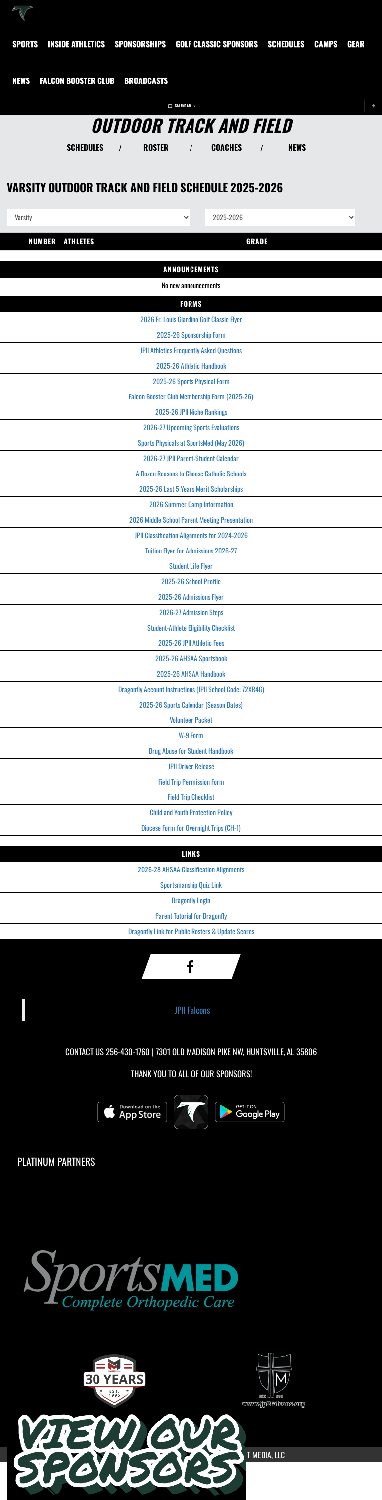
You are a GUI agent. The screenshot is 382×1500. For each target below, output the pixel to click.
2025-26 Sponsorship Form (191, 334)
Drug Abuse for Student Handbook (191, 750)
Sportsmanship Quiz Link (191, 884)
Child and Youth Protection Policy (191, 812)
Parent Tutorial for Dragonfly (191, 915)
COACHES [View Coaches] (226, 147)
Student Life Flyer (191, 565)
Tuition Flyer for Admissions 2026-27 (191, 550)
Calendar (181, 105)
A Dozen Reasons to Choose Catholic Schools (191, 473)
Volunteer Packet (191, 719)
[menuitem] (140, 43)
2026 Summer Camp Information (191, 504)
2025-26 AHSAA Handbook (191, 673)
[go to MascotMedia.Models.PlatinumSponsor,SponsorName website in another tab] (191, 1278)
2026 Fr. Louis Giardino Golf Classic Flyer (191, 319)
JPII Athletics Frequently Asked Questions (191, 350)
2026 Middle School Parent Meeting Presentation (191, 519)
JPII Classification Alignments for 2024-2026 (191, 535)
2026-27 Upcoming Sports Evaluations (191, 427)
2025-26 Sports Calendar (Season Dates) (191, 704)
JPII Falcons (192, 1009)
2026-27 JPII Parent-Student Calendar (191, 458)
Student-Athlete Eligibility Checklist (191, 627)
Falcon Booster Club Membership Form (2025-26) (191, 396)
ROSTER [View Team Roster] (156, 147)
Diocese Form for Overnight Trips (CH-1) (191, 827)
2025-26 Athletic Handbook (191, 365)
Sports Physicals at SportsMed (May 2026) (191, 442)
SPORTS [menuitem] (25, 44)
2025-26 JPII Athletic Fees (191, 642)
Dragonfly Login (191, 900)
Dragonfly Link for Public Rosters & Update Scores (191, 931)
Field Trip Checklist (191, 796)
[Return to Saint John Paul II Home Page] (22, 12)
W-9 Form (191, 735)
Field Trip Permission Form (191, 781)
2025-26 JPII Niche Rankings (191, 411)
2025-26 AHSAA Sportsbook (191, 658)
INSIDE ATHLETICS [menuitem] (76, 44)
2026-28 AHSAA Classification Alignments (191, 869)
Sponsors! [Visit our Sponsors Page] (234, 1073)
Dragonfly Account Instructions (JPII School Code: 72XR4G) (191, 689)
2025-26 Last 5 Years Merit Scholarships (191, 488)
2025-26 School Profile (191, 581)
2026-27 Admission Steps (191, 612)
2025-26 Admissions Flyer (191, 596)
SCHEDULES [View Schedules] (85, 147)
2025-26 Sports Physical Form (191, 381)
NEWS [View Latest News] (297, 147)
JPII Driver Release (191, 766)
